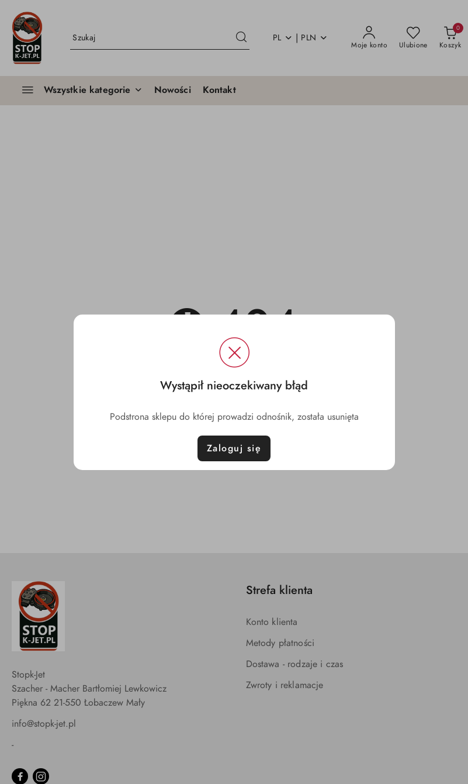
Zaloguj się (234, 448)
